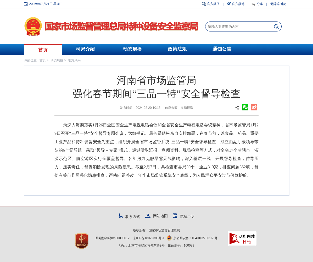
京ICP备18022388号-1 (148, 238)
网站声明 (183, 216)
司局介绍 (85, 49)
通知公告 (222, 49)
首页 (43, 50)
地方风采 (74, 60)
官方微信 (213, 4)
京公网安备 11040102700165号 (192, 238)
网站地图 (156, 216)
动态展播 (132, 49)
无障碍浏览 (278, 4)
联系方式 (129, 217)
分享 (260, 4)
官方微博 (238, 4)
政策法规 (177, 49)
